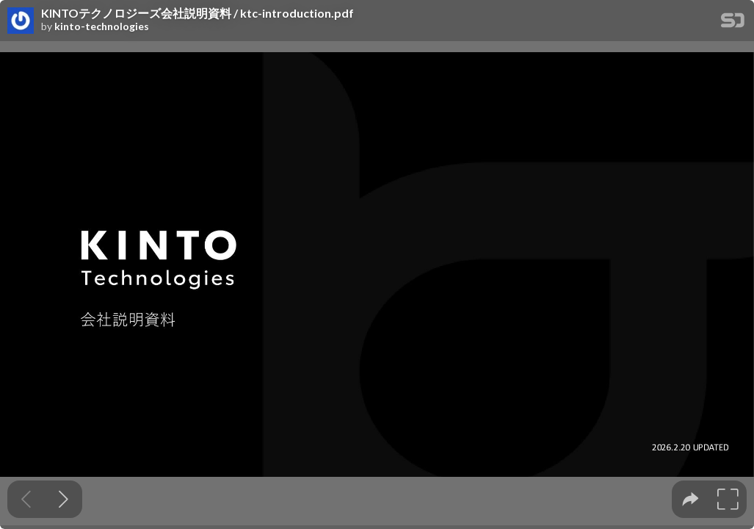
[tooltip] (690, 499)
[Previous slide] (26, 499)
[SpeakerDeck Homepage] (732, 23)
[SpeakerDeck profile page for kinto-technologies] (20, 21)
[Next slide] (63, 499)
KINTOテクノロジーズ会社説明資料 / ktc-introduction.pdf (197, 13)
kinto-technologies (101, 26)
